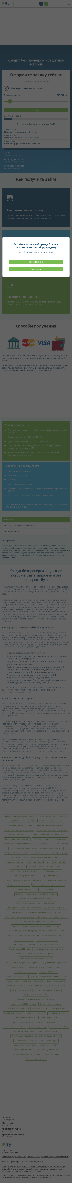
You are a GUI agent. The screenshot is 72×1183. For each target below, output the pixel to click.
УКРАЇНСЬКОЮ (36, 262)
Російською (36, 269)
